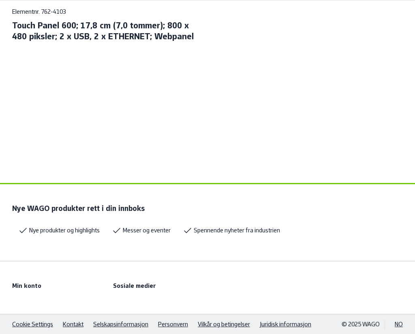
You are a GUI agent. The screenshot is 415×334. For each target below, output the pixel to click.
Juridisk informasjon (285, 324)
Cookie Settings (32, 324)
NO (399, 324)
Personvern (173, 324)
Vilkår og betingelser (224, 324)
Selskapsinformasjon (120, 324)
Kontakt (73, 324)
